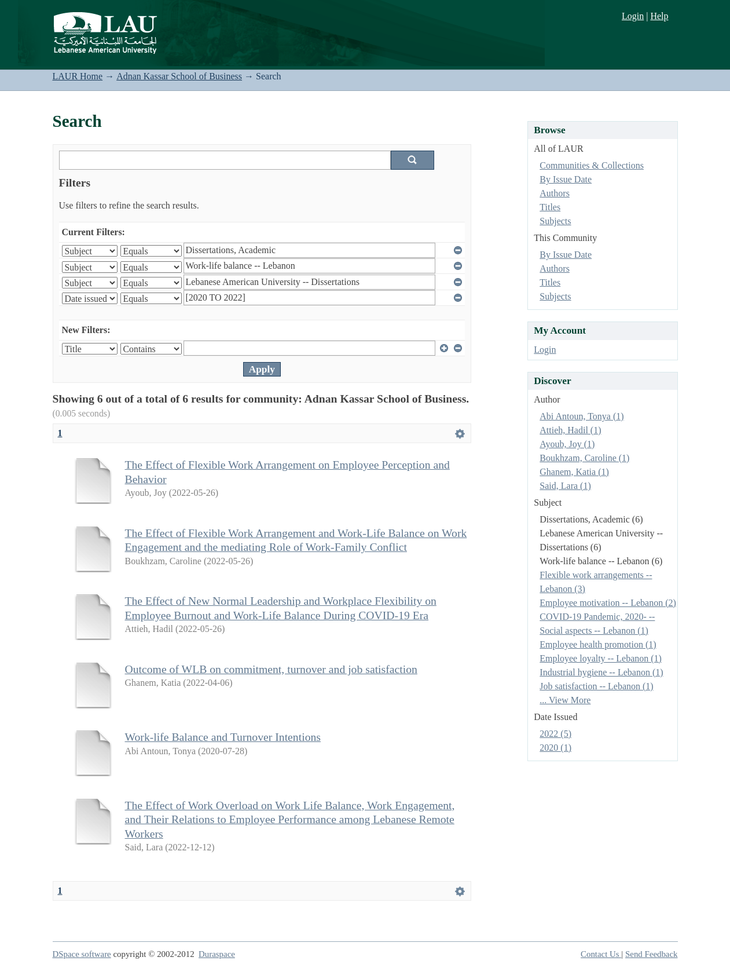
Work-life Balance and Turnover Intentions (223, 736)
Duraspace (217, 954)
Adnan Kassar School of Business (179, 76)
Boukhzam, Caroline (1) (584, 458)
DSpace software (82, 954)
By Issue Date (566, 179)
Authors (555, 193)
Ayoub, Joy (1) (567, 444)
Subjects (555, 221)
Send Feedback (651, 954)
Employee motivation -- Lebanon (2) (608, 603)
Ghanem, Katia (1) (574, 472)
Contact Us (601, 954)
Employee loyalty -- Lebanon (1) (601, 658)
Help (659, 16)
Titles (550, 207)
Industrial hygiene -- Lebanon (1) (601, 672)
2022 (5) (555, 734)
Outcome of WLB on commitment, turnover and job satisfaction (271, 669)
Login (633, 16)
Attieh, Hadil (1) (570, 430)
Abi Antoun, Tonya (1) (581, 416)
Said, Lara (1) (565, 486)
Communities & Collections (592, 165)
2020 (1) (555, 747)
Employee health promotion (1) (598, 644)
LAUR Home (78, 76)
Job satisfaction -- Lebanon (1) (596, 686)
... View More (565, 700)
